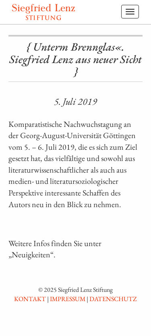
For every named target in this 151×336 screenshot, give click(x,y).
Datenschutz (113, 299)
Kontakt (30, 299)
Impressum (67, 299)
